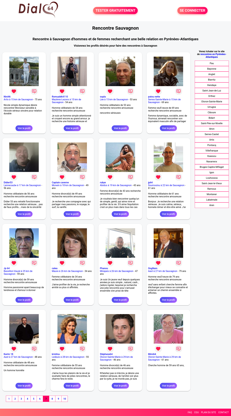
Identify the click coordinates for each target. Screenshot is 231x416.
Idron (211, 128)
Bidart (212, 117)
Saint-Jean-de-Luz (211, 90)
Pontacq (211, 145)
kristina (56, 354)
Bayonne (211, 68)
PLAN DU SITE (208, 412)
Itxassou (211, 156)
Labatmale (211, 199)
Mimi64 (152, 354)
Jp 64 (7, 268)
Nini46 (7, 96)
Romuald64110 (60, 96)
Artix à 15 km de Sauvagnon (18, 99)
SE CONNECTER (192, 11)
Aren (211, 205)
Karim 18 (8, 354)
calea (54, 268)
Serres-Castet (212, 134)
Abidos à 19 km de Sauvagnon (116, 185)
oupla (103, 96)
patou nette (154, 96)
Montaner (212, 194)
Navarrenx (211, 161)
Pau (212, 63)
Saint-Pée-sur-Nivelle (212, 123)
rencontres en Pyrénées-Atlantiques (213, 55)
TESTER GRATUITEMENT (115, 11)
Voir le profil (24, 128)
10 (64, 398)
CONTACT (223, 412)
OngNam (152, 268)
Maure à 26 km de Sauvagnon (67, 271)
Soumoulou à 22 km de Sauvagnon (166, 185)
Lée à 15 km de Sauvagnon (114, 99)
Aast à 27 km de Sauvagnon (162, 271)
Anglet (211, 74)
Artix (211, 139)
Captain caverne (60, 182)
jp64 (150, 182)
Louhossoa (212, 178)
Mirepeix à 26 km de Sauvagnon (116, 271)
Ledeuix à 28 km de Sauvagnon (68, 357)
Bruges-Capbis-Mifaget (212, 167)
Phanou (104, 268)
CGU (196, 412)
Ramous (211, 188)
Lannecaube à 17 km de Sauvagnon (22, 185)
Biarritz (211, 79)
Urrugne (212, 107)
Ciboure (212, 112)
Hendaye (211, 85)
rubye (103, 182)
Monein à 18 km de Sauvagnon (68, 185)
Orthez (211, 96)
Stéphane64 (106, 354)
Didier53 (8, 182)
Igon (211, 172)
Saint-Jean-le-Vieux (212, 183)
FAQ (190, 412)
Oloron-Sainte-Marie (211, 101)
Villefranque (212, 150)
